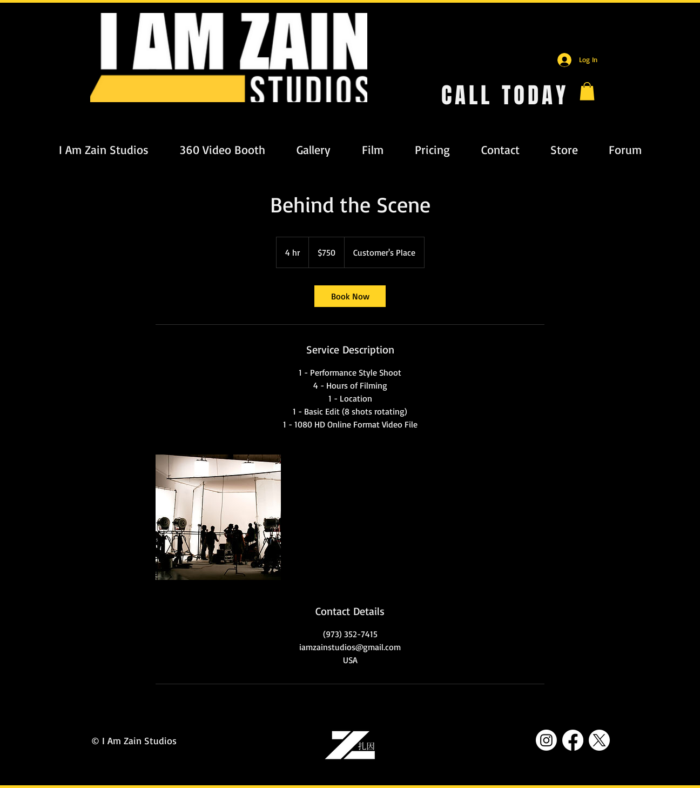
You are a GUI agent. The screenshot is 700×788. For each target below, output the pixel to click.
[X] (599, 740)
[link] (350, 296)
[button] (587, 91)
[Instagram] (546, 740)
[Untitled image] (218, 517)
